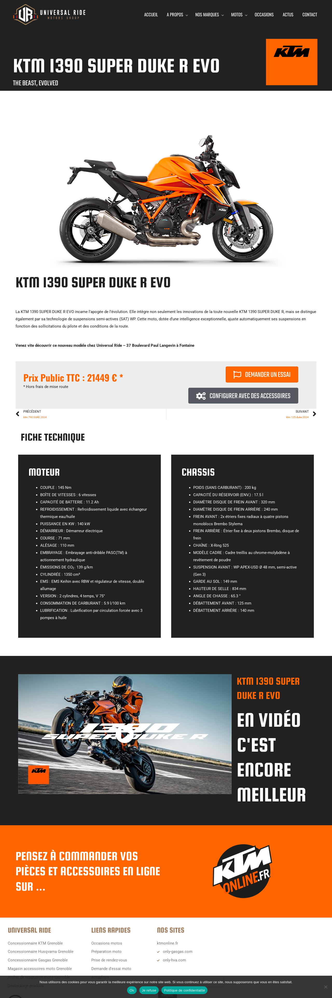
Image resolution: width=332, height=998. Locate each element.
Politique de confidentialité (184, 990)
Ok (132, 990)
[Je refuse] (325, 986)
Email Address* (171, 971)
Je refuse (149, 990)
